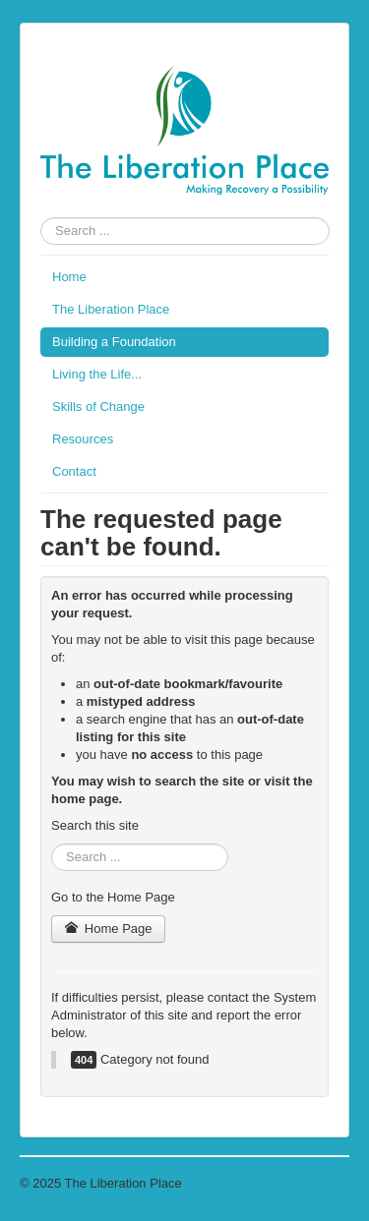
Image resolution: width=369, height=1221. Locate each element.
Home (69, 276)
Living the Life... (97, 374)
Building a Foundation (114, 341)
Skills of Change (98, 406)
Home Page (108, 928)
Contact (74, 471)
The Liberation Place (110, 309)
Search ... (40, 217)
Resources (82, 439)
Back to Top (315, 1183)
